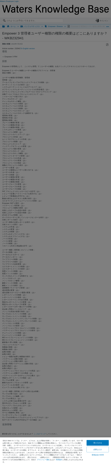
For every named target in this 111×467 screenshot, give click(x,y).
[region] (55, 452)
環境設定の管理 (98, 455)
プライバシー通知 (43, 460)
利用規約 (59, 460)
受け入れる (97, 443)
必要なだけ (97, 449)
